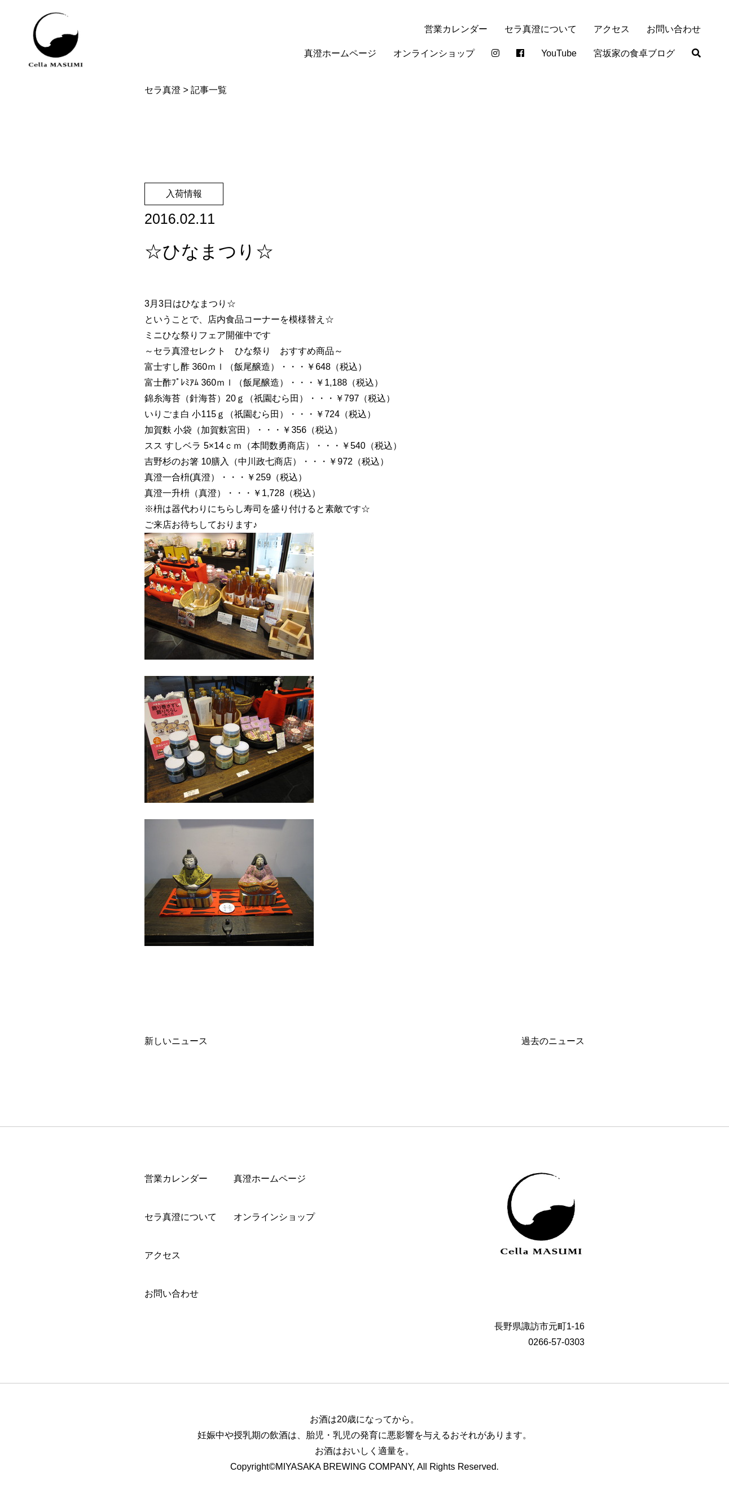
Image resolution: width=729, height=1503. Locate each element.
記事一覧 (209, 90)
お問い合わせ (674, 29)
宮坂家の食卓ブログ (634, 53)
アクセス (612, 29)
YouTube (559, 53)
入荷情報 (184, 193)
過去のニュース (553, 1041)
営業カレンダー (456, 29)
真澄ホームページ (340, 53)
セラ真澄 (162, 90)
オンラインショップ (434, 53)
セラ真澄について (540, 29)
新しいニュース (176, 1041)
